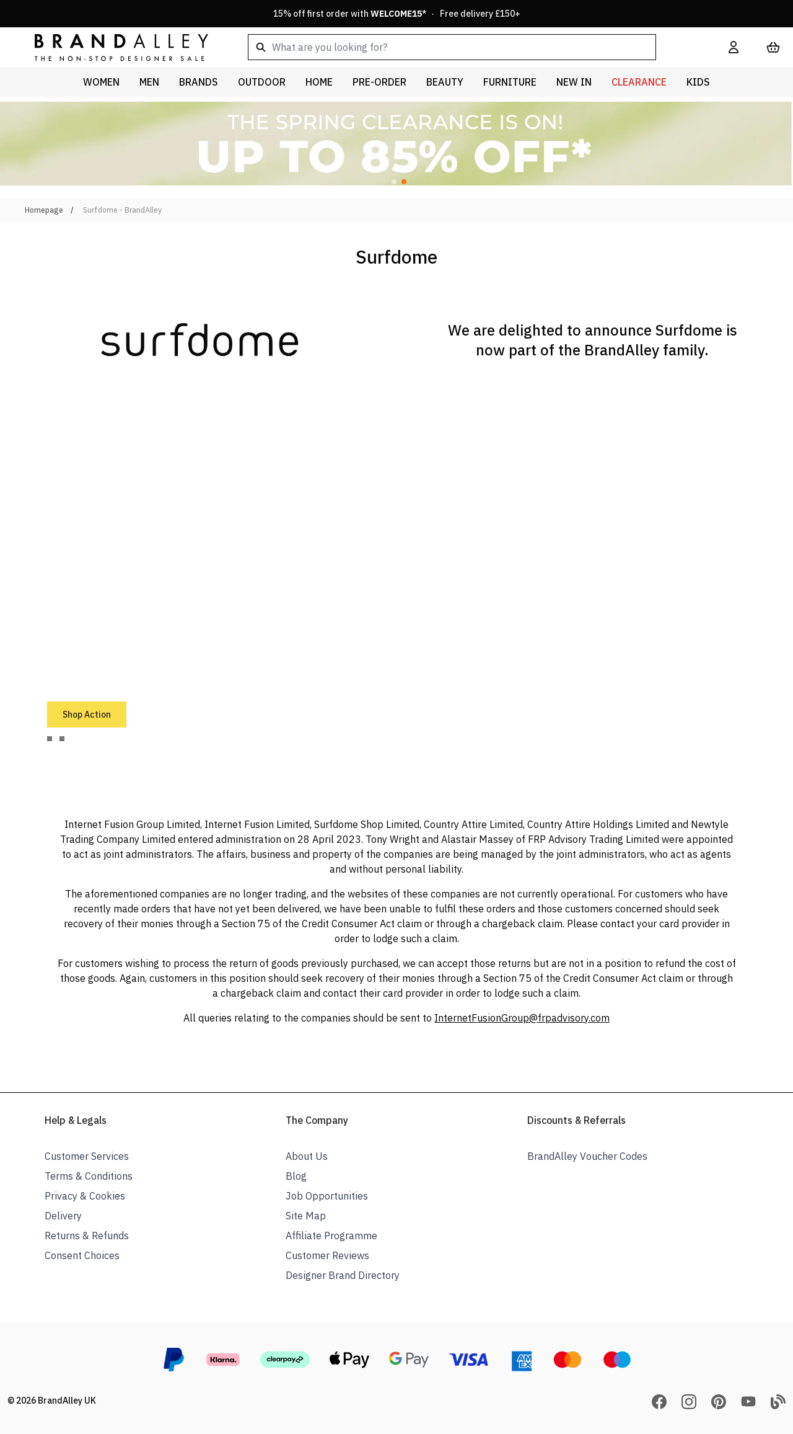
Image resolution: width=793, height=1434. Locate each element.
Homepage (44, 210)
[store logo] (111, 47)
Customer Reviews (327, 1255)
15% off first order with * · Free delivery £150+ (396, 13)
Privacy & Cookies (85, 1196)
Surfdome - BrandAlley (122, 210)
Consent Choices (82, 1255)
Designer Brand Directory (343, 1275)
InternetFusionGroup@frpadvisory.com (522, 1018)
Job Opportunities (327, 1196)
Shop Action (87, 714)
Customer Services (87, 1156)
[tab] (49, 738)
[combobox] (468, 47)
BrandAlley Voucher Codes (587, 1156)
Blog (296, 1176)
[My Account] (733, 47)
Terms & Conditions (89, 1176)
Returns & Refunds (87, 1235)
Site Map (306, 1215)
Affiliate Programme (331, 1235)
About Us (307, 1156)
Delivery (63, 1215)
